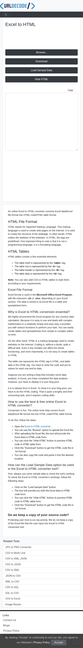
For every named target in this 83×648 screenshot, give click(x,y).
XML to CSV (12, 581)
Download (41, 61)
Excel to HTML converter (38, 426)
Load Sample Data (41, 70)
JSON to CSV (13, 575)
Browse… (41, 52)
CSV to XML (12, 570)
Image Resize (13, 604)
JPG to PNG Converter (18, 547)
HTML (41, 79)
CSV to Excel (12, 598)
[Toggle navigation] (6, 14)
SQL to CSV (12, 593)
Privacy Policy (41, 642)
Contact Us (9, 620)
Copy (70, 90)
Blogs (6, 625)
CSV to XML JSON (16, 558)
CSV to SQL (12, 587)
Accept (58, 642)
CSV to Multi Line (15, 553)
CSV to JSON (13, 564)
